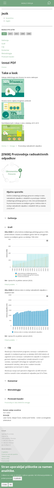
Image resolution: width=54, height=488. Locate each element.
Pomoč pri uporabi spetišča (10, 454)
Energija (12, 146)
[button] (27, 88)
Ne (11, 485)
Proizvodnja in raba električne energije (17, 403)
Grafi (3, 43)
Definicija (5, 40)
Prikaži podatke (10, 284)
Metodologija (7, 53)
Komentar (5, 50)
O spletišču (5, 452)
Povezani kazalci (8, 57)
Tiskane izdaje (6, 456)
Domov (4, 146)
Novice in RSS (5, 459)
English (8, 21)
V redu (5, 485)
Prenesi (4, 67)
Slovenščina (9, 18)
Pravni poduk (5, 461)
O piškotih (17, 479)
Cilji (3, 47)
